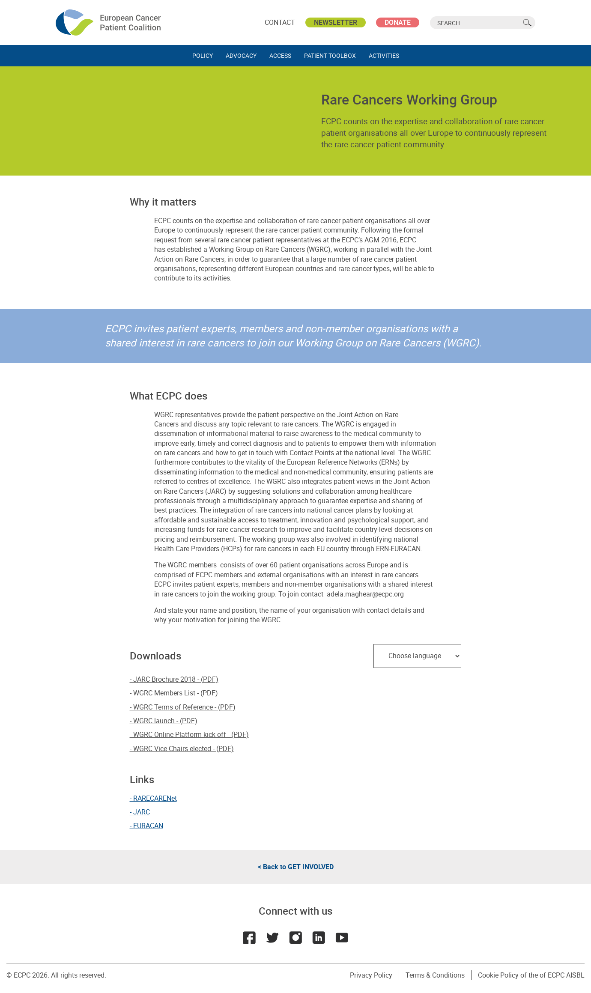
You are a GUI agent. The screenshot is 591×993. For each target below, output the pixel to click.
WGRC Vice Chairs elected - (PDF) (183, 748)
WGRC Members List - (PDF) (175, 693)
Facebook (249, 937)
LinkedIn (318, 937)
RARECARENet (155, 798)
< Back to (296, 866)
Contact (280, 22)
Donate (398, 22)
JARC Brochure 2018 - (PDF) (175, 679)
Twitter (272, 937)
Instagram (295, 937)
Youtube (341, 937)
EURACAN (148, 825)
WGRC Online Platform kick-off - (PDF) (191, 734)
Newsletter (335, 22)
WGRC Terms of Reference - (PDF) (184, 707)
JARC (141, 812)
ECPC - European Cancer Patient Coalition (109, 22)
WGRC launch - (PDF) (165, 720)
